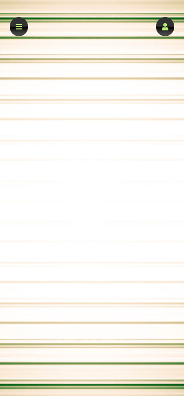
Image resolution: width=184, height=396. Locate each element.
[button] (165, 26)
